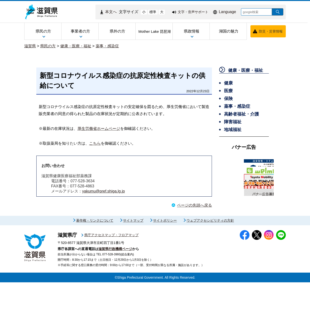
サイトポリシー (165, 256)
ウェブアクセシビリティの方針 (210, 256)
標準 (152, 12)
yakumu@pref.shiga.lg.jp (103, 191)
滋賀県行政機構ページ (115, 284)
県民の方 (48, 46)
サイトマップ (133, 256)
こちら (95, 143)
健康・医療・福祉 (75, 46)
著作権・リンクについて (94, 256)
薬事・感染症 (107, 46)
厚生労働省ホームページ (99, 128)
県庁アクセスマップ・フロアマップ (111, 271)
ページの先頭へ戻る (194, 205)
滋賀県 (30, 46)
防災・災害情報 (271, 31)
